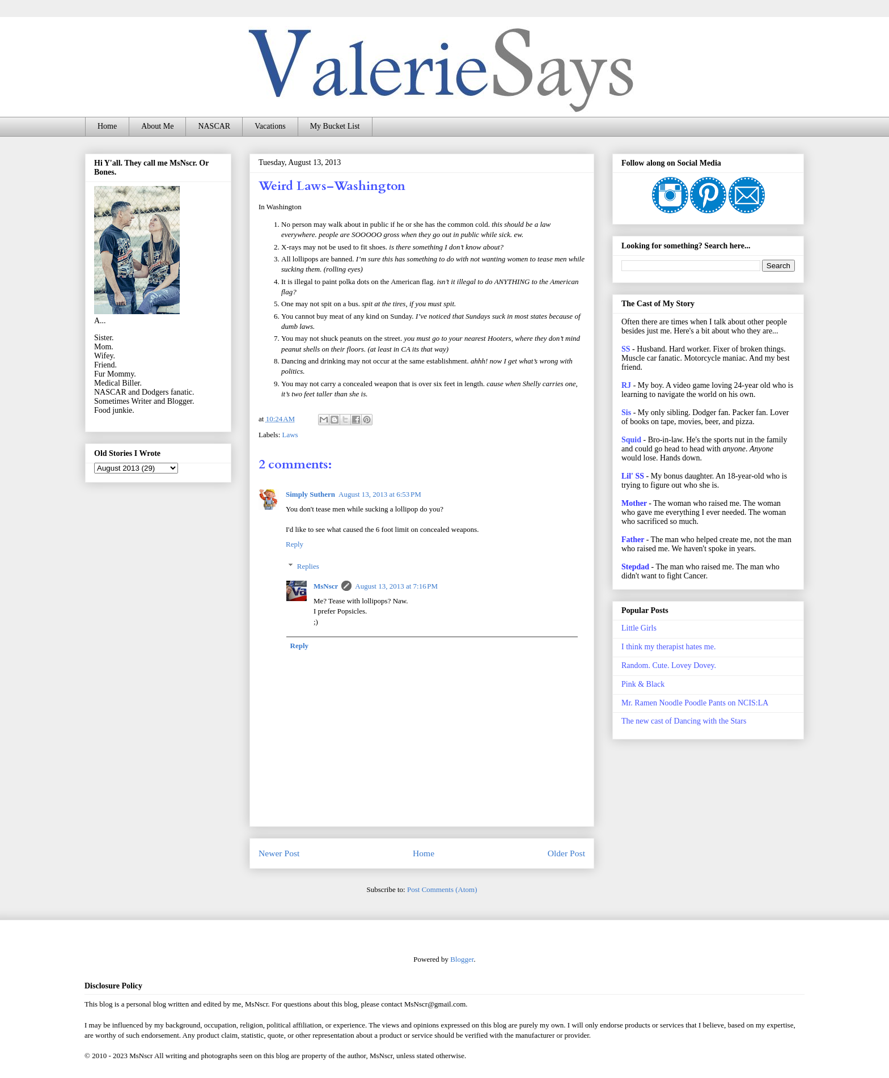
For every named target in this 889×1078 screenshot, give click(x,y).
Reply (294, 544)
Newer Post (279, 853)
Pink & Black (642, 684)
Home (107, 126)
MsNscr (326, 586)
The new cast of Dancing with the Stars (683, 721)
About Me (157, 126)
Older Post (566, 853)
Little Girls (639, 628)
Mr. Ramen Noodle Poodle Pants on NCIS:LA (694, 703)
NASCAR (214, 126)
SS (625, 349)
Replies (308, 566)
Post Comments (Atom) (442, 889)
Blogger (461, 959)
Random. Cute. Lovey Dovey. (668, 665)
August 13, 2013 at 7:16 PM (396, 586)
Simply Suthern (310, 494)
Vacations (270, 126)
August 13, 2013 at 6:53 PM (379, 494)
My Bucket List (335, 126)
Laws (290, 434)
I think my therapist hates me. (668, 646)
